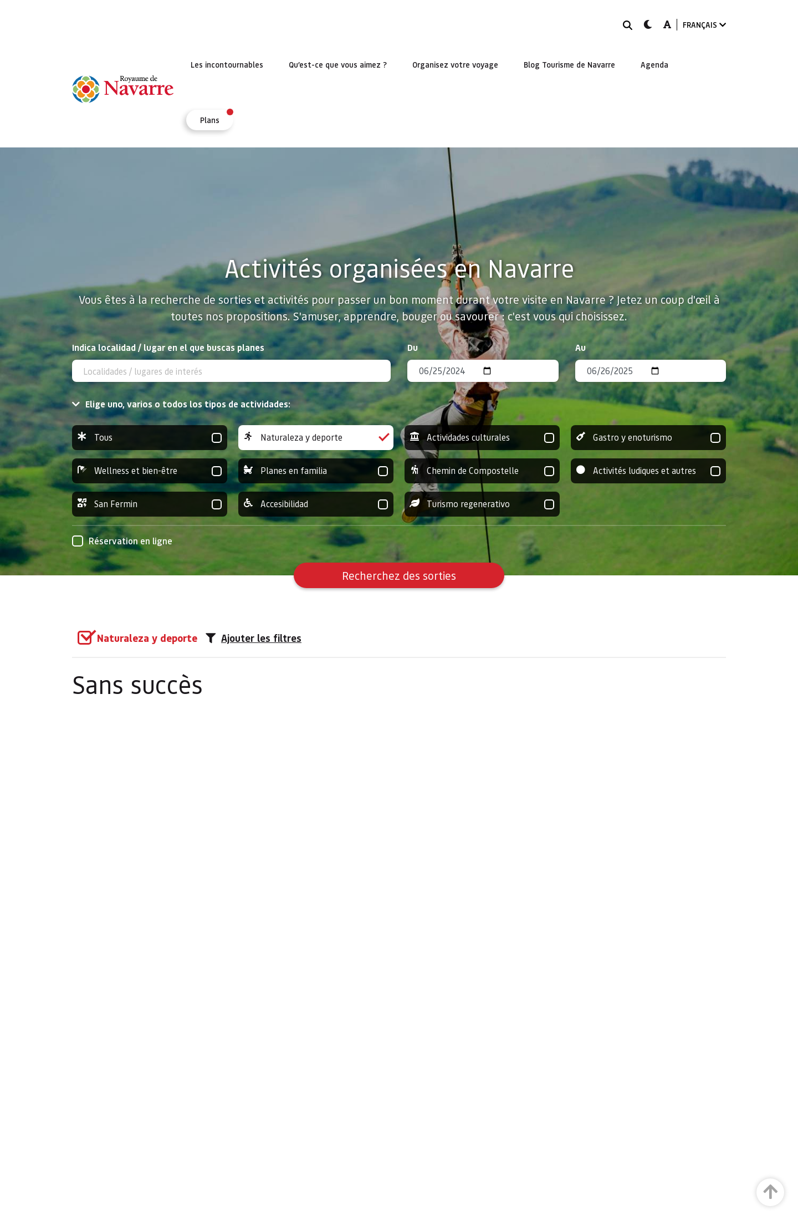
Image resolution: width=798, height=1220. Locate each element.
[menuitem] (227, 64)
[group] (149, 437)
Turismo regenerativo (482, 504)
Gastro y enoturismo (648, 437)
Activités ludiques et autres (648, 470)
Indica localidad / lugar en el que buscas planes (168, 347)
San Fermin (149, 504)
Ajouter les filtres (253, 638)
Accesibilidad (315, 504)
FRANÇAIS (704, 24)
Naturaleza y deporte (315, 437)
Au (580, 347)
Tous (149, 437)
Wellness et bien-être (149, 470)
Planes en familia (315, 470)
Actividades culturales (482, 437)
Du (412, 347)
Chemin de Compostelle (482, 470)
